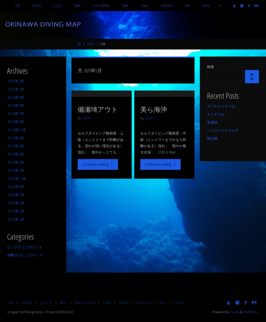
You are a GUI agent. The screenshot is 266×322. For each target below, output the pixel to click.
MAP (63, 303)
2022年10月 (16, 178)
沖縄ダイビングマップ (24, 255)
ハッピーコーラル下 (223, 130)
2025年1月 (15, 89)
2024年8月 (15, 105)
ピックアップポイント (24, 247)
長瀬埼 (212, 122)
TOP (10, 303)
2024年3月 (15, 121)
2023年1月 (15, 170)
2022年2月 (15, 211)
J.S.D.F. (46, 303)
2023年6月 (15, 146)
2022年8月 (15, 186)
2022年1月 (15, 219)
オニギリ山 (216, 114)
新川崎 (212, 138)
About (27, 303)
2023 (90, 44)
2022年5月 (15, 194)
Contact (145, 303)
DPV (163, 303)
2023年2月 (15, 162)
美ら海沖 (153, 122)
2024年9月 (15, 97)
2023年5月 (15, 154)
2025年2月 (15, 81)
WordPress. (250, 312)
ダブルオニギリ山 (221, 106)
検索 (210, 66)
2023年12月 (16, 129)
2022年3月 (15, 203)
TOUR (179, 303)
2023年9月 (15, 138)
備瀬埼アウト (98, 122)
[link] (220, 5)
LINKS (124, 303)
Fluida (233, 312)
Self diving (85, 303)
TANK (107, 303)
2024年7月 (15, 113)
